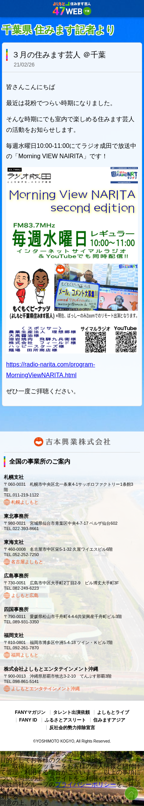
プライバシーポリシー (85, 784)
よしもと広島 (25, 595)
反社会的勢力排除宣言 (72, 727)
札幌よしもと (25, 502)
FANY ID (28, 720)
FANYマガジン (30, 712)
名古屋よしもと (27, 561)
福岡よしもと (25, 655)
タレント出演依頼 (71, 712)
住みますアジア (109, 720)
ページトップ (131, 793)
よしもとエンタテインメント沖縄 (45, 688)
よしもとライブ (113, 712)
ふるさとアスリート (65, 720)
